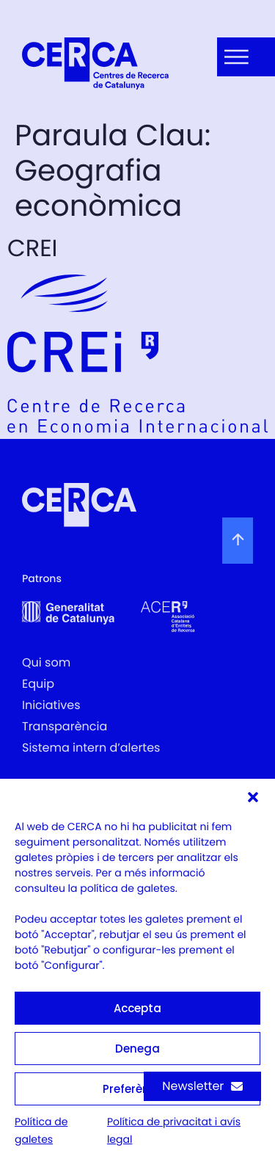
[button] (253, 797)
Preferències (137, 1089)
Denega (137, 1048)
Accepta (137, 1008)
